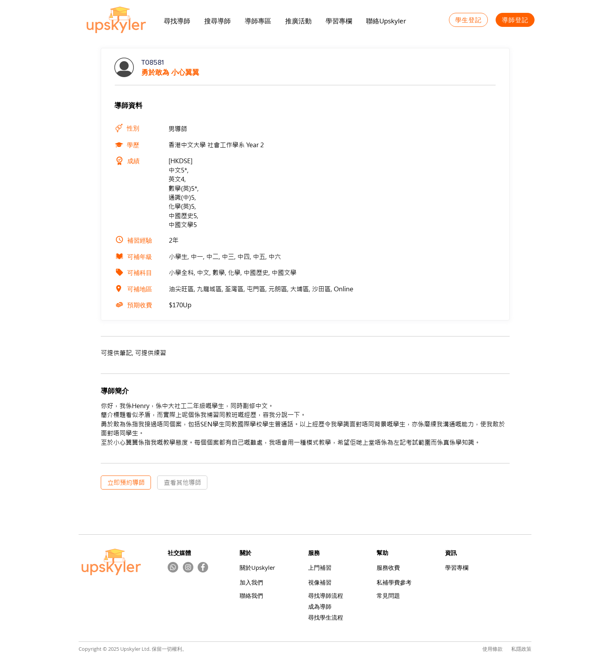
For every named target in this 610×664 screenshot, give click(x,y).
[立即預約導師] (126, 483)
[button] (298, 21)
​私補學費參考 (394, 582)
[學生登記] (468, 20)
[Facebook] (203, 567)
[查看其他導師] (182, 483)
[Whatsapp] (173, 567)
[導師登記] (515, 20)
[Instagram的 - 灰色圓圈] (188, 567)
